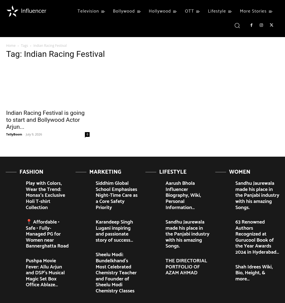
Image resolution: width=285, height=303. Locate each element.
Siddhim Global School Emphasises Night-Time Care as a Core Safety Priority (115, 190)
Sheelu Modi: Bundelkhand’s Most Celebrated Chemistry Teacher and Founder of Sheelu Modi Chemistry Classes (116, 245)
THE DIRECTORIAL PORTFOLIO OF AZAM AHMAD (184, 238)
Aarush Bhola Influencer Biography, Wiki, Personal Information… (187, 187)
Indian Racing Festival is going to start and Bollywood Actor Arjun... (45, 120)
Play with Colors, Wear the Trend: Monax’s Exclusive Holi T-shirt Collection (48, 187)
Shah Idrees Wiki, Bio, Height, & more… (253, 240)
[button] (237, 25)
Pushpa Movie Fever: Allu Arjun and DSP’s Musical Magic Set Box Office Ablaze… (46, 240)
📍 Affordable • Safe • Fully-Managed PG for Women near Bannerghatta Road (44, 212)
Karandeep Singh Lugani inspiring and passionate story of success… (116, 215)
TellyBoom (14, 134)
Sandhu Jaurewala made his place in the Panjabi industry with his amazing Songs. (187, 212)
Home (11, 45)
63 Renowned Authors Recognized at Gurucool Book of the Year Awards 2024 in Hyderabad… (256, 217)
